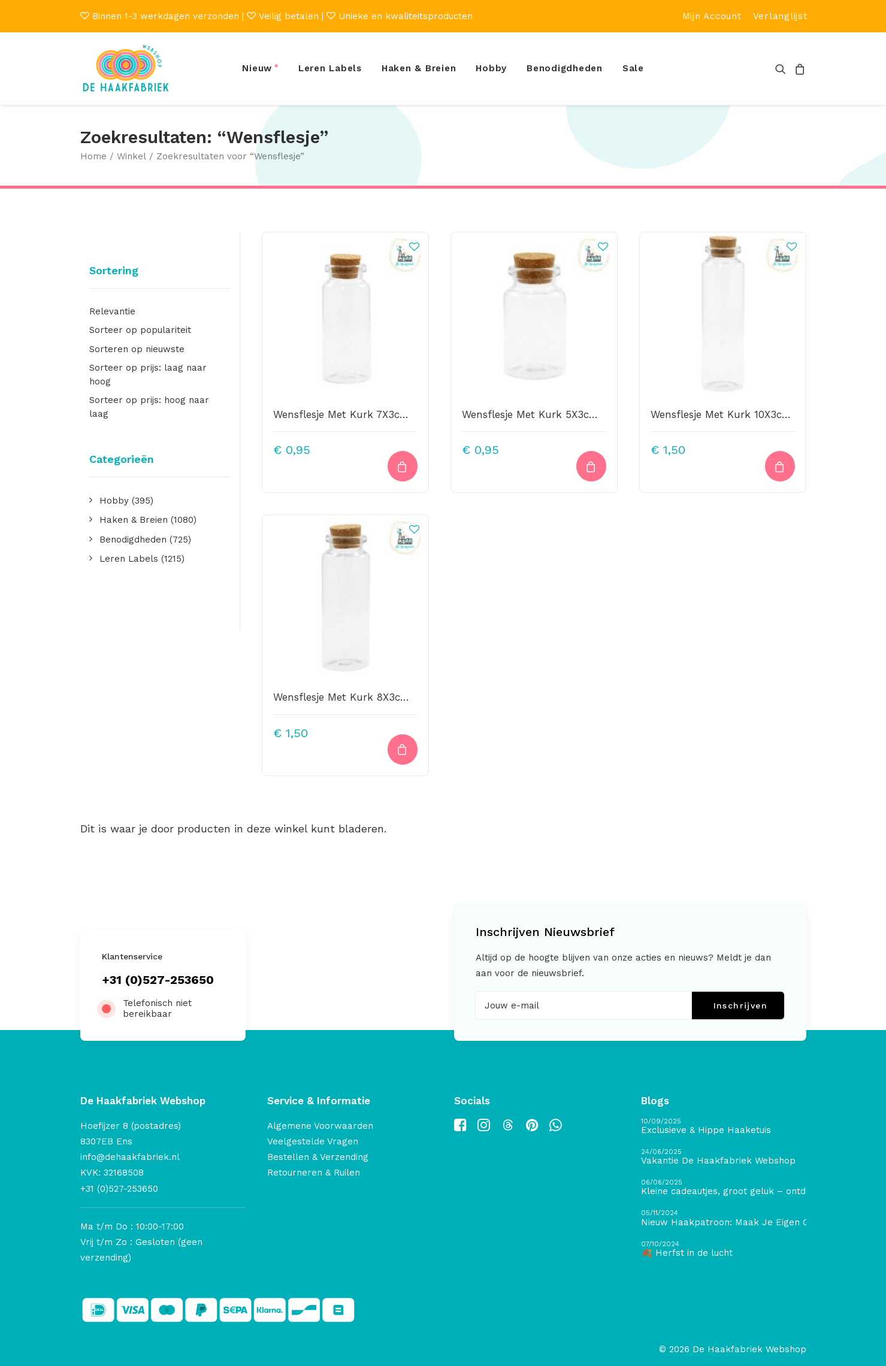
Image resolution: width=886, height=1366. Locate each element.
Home (93, 156)
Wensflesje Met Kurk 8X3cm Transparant (374, 697)
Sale (633, 68)
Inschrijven (740, 1005)
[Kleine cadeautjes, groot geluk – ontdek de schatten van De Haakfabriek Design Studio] (723, 1188)
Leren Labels (330, 68)
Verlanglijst (780, 16)
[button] (782, 68)
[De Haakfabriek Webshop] (125, 68)
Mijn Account (712, 16)
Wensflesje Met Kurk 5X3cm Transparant (563, 414)
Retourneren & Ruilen (313, 1172)
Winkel (131, 156)
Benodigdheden (565, 68)
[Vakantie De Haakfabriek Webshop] (723, 1157)
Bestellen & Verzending (317, 1157)
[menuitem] (712, 16)
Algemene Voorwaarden (320, 1125)
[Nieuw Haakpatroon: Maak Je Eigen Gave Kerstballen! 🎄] (723, 1218)
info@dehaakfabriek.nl (130, 1157)
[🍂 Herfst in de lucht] (723, 1249)
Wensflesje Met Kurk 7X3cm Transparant (373, 414)
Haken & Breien (419, 68)
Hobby (491, 68)
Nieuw (257, 68)
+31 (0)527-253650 (158, 980)
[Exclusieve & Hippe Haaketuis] (723, 1127)
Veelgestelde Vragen (312, 1141)
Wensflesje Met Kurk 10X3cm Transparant (754, 414)
